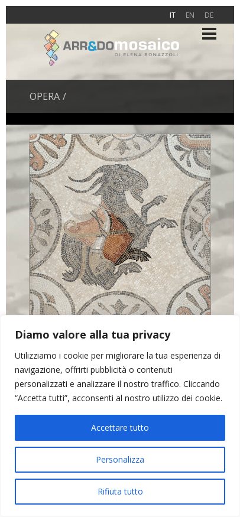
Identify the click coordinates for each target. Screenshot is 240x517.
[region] (120, 416)
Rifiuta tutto (120, 491)
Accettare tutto (120, 427)
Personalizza (120, 459)
